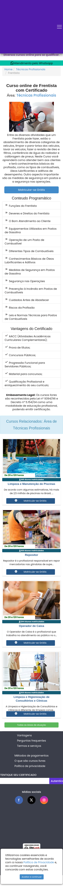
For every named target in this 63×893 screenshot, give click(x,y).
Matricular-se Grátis (31, 190)
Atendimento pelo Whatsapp (31, 63)
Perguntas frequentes (31, 740)
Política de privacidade (29, 766)
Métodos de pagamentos (31, 755)
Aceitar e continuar (32, 876)
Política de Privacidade (38, 862)
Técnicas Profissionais (30, 69)
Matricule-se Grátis (31, 501)
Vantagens (24, 735)
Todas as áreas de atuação (31, 724)
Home (8, 69)
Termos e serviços (29, 746)
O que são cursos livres (29, 761)
